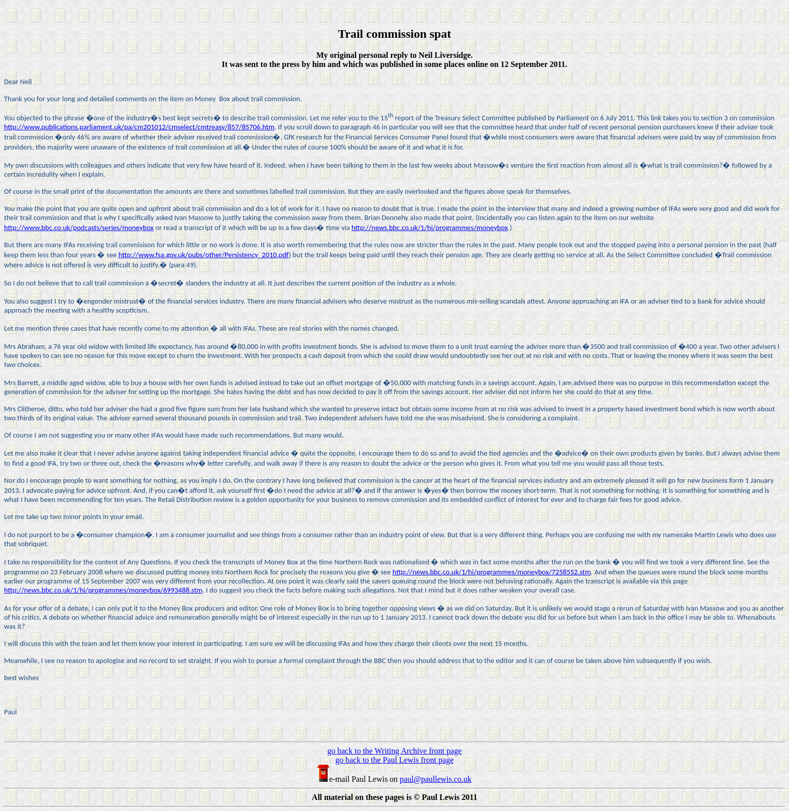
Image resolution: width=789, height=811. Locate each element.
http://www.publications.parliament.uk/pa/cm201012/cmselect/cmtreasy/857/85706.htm (139, 126)
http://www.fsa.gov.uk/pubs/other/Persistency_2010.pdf (203, 254)
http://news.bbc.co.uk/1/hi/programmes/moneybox (430, 227)
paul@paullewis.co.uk (435, 779)
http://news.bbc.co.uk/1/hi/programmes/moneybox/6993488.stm (103, 590)
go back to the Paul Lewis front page (394, 760)
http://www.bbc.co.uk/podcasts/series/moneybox (78, 227)
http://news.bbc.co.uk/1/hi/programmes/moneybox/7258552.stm (491, 571)
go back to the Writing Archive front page (395, 751)
